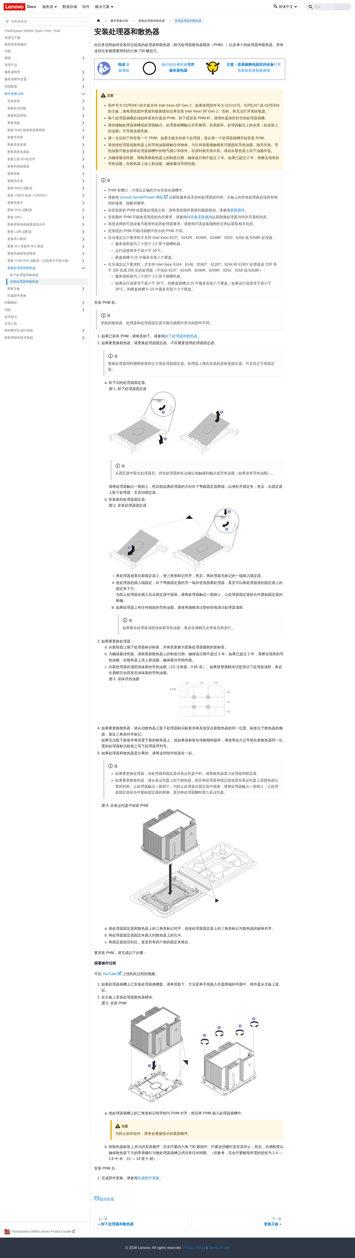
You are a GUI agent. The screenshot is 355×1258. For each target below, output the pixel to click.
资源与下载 (12, 37)
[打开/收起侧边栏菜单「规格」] (83, 58)
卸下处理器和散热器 (24, 275)
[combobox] (11, 21)
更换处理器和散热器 (21, 268)
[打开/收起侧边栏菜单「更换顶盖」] (83, 123)
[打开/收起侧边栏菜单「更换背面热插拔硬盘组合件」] (83, 224)
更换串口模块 (16, 239)
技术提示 (11, 317)
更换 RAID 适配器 (19, 188)
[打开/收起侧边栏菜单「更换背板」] (83, 173)
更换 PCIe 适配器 (19, 210)
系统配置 (11, 86)
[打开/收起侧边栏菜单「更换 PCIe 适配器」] (83, 210)
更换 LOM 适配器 (19, 231)
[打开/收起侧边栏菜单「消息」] (83, 310)
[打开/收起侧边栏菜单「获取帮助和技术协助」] (83, 337)
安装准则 (13, 101)
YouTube (111, 974)
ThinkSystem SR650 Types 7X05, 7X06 (32, 31)
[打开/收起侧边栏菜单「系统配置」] (83, 86)
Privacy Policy (194, 1248)
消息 (8, 309)
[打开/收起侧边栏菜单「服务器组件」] (83, 72)
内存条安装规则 (199, 217)
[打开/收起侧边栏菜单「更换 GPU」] (83, 217)
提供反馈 (104, 1199)
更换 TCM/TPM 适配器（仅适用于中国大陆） (39, 260)
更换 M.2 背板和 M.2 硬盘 (25, 246)
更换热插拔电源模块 (21, 253)
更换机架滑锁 (16, 115)
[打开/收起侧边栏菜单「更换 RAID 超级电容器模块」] (83, 130)
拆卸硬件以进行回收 (19, 330)
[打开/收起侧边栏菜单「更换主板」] (83, 288)
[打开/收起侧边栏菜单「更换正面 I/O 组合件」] (83, 159)
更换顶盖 (13, 123)
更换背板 (13, 173)
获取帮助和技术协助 (19, 337)
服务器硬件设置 (16, 79)
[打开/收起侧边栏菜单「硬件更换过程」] (83, 94)
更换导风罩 (15, 137)
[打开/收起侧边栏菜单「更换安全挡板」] (83, 108)
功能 (8, 51)
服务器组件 (12, 72)
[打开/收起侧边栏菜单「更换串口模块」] (83, 239)
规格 (8, 58)
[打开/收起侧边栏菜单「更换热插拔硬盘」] (83, 166)
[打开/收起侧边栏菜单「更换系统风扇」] (83, 144)
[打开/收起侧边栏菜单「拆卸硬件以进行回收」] (83, 330)
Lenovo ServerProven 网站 (144, 197)
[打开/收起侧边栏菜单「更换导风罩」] (83, 137)
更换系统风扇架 (18, 152)
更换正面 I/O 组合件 (21, 159)
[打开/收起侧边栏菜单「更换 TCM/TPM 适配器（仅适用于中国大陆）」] (83, 261)
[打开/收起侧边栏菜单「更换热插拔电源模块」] (83, 253)
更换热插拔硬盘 (18, 166)
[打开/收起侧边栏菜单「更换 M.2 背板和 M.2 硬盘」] (83, 246)
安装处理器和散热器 (24, 281)
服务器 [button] (47, 7)
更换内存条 (15, 181)
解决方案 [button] (102, 7)
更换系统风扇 (16, 144)
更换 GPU (14, 217)
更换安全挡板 (16, 108)
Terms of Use (219, 1248)
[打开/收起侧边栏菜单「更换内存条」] (83, 181)
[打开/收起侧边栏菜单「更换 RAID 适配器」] (83, 188)
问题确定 (11, 302)
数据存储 (69, 7)
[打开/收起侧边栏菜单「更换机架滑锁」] (83, 115)
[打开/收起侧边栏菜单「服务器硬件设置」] (83, 79)
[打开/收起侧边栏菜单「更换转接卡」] (83, 202)
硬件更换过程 (14, 94)
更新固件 (237, 210)
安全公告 (11, 323)
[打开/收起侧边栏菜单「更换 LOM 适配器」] (83, 231)
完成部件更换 (16, 295)
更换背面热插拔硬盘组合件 (26, 224)
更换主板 (13, 288)
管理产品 (11, 65)
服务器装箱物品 (16, 44)
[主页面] (98, 20)
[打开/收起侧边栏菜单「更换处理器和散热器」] (83, 268)
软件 (86, 7)
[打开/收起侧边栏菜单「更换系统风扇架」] (83, 152)
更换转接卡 (15, 202)
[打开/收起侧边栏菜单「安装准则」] (83, 101)
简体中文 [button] (283, 7)
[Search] (328, 6)
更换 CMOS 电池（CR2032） (28, 195)
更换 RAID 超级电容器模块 (26, 130)
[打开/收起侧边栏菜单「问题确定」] (83, 302)
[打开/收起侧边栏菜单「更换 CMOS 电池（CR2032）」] (83, 195)
